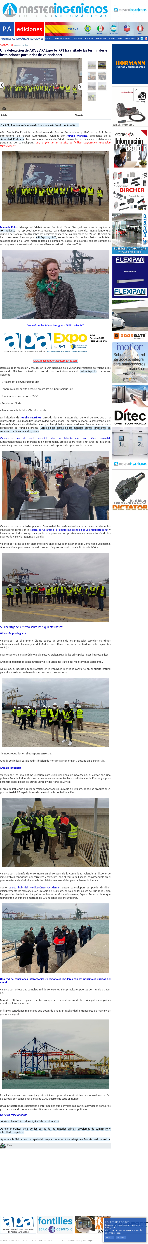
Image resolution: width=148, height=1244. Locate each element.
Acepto (109, 1237)
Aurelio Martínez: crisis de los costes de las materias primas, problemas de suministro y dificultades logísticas (55, 1130)
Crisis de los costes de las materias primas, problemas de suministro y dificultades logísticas (55, 429)
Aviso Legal (88, 1241)
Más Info (121, 1237)
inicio (48, 38)
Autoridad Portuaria (12, 139)
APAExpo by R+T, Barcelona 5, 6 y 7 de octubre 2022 (29, 1121)
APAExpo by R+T (46, 237)
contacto (129, 38)
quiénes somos (62, 38)
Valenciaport (88, 371)
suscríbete (116, 38)
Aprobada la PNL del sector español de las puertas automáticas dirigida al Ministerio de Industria (55, 1139)
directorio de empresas (96, 38)
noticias (77, 38)
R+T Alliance (7, 230)
